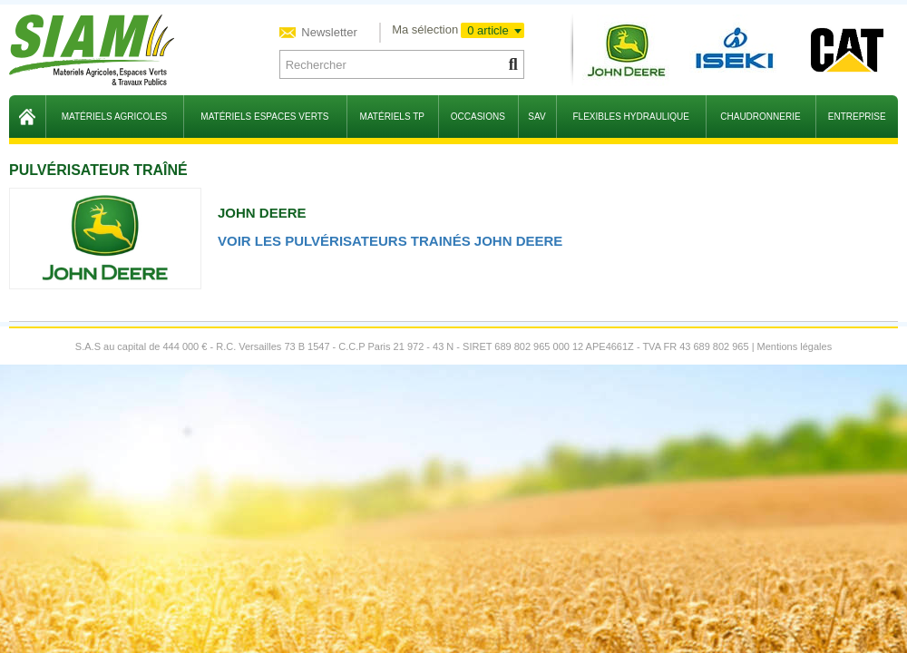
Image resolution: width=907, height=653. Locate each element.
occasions (478, 117)
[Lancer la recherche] (511, 64)
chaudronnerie (760, 117)
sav (536, 117)
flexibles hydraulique (630, 117)
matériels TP (392, 117)
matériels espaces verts (264, 117)
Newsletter (327, 32)
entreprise (857, 117)
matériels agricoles (115, 117)
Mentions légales (795, 346)
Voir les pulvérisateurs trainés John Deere (390, 241)
